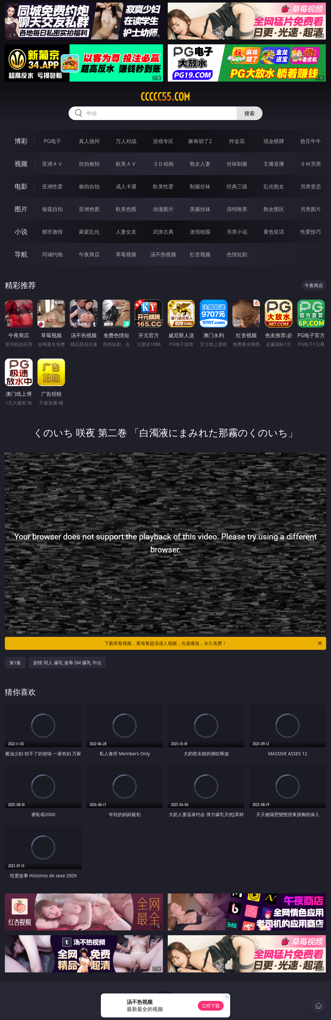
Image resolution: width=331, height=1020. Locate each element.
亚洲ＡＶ (52, 163)
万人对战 (126, 141)
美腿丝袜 (200, 209)
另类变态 (310, 186)
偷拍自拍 (89, 186)
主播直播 (273, 163)
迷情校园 (200, 231)
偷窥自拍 (52, 209)
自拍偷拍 (89, 163)
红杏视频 (200, 254)
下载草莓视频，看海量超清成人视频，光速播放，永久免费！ (213, 643)
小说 (21, 231)
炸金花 (237, 141)
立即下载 (211, 1006)
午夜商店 (89, 254)
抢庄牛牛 (310, 141)
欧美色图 (126, 209)
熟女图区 (273, 209)
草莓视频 (126, 254)
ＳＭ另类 (310, 163)
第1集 (15, 663)
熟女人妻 (200, 163)
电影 (21, 186)
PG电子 (52, 141)
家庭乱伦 (89, 231)
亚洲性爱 (52, 186)
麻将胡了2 (200, 141)
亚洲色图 (89, 209)
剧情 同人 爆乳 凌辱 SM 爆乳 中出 (67, 663)
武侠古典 (163, 231)
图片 (21, 209)
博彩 (21, 141)
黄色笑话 (273, 231)
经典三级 (237, 186)
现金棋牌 (273, 141)
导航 (21, 254)
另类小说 (237, 231)
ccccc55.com (165, 96)
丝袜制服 (237, 163)
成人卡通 (126, 186)
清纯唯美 (237, 209)
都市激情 (52, 231)
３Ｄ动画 (163, 163)
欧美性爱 (163, 186)
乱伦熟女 (273, 186)
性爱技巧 (310, 231)
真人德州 (89, 141)
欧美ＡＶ (126, 163)
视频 (21, 163)
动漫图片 (163, 209)
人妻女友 (126, 231)
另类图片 (310, 209)
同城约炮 (52, 254)
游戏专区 (163, 141)
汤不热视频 (163, 254)
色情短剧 (237, 254)
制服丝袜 (200, 186)
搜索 (249, 113)
